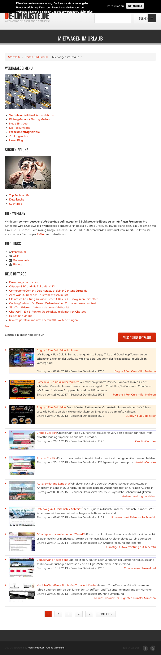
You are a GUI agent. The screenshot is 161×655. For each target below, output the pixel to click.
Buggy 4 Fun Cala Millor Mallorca (57, 350)
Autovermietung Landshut (53, 483)
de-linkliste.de (27, 16)
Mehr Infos (85, 11)
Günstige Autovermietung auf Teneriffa (61, 534)
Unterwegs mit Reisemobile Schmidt (59, 509)
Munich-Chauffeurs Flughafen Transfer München (67, 585)
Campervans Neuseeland (53, 559)
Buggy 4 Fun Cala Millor (52, 407)
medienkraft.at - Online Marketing (46, 647)
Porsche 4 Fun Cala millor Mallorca (58, 382)
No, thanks (135, 5)
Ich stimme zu (115, 5)
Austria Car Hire (47, 458)
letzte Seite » (106, 614)
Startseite (14, 57)
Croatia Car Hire (47, 432)
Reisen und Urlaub (36, 57)
